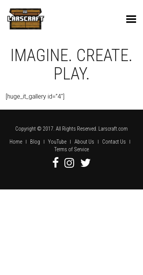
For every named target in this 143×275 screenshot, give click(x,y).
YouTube (57, 142)
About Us (84, 142)
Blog (35, 142)
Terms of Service (71, 149)
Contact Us (114, 142)
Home (16, 142)
